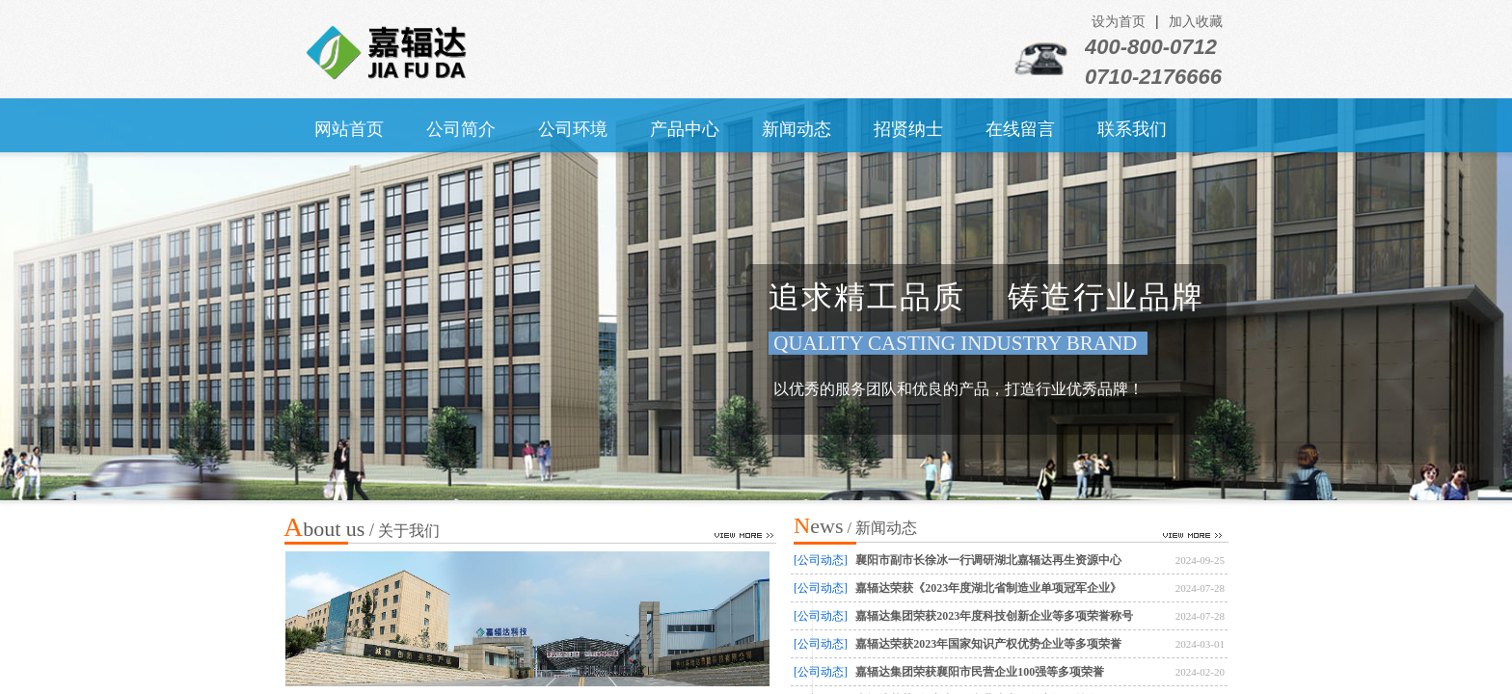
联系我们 (1132, 129)
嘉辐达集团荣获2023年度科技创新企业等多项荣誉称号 (994, 616)
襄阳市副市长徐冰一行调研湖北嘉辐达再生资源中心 (988, 560)
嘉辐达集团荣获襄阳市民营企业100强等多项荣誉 (979, 672)
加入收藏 (1196, 21)
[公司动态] (821, 560)
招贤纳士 (908, 129)
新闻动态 (796, 129)
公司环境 (573, 129)
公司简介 (461, 129)
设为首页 (1119, 21)
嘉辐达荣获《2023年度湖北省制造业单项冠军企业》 (988, 588)
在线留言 (1020, 129)
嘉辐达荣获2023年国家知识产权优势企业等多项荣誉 (988, 644)
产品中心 (684, 129)
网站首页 (349, 129)
